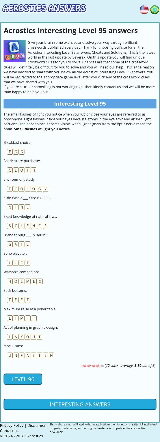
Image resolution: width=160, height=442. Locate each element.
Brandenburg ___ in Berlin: (25, 235)
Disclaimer (36, 425)
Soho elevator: (15, 253)
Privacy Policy (11, 425)
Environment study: (19, 179)
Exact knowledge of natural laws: (30, 216)
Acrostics (35, 435)
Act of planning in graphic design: (31, 327)
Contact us (9, 430)
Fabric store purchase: (22, 160)
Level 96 (22, 379)
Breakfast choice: (18, 142)
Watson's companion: (21, 271)
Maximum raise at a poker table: (30, 309)
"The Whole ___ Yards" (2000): (27, 197)
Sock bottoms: (15, 290)
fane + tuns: (13, 345)
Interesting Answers (80, 404)
